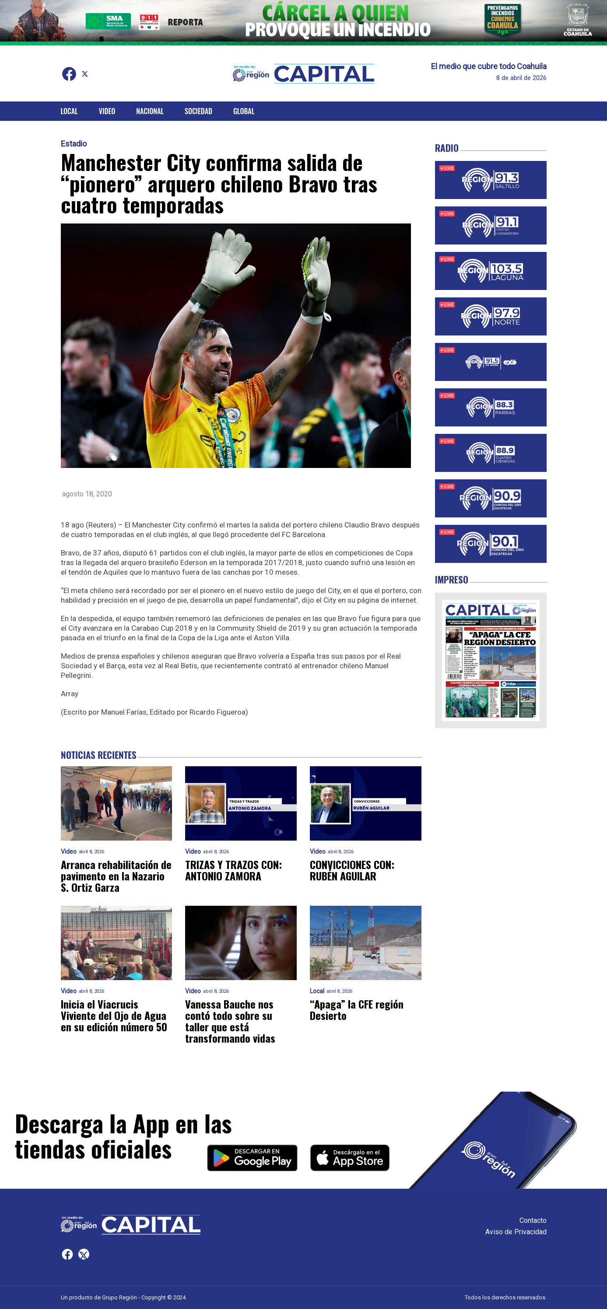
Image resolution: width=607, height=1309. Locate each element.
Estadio (74, 144)
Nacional (150, 111)
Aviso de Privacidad (516, 1232)
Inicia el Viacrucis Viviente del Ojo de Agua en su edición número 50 (114, 1015)
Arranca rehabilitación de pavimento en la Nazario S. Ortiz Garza (116, 876)
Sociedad (198, 111)
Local (69, 111)
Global (244, 111)
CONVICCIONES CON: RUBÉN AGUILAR (352, 870)
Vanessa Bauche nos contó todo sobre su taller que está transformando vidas (230, 1021)
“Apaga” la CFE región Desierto (356, 1009)
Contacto (533, 1220)
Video (107, 111)
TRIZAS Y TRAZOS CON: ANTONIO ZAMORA (233, 870)
